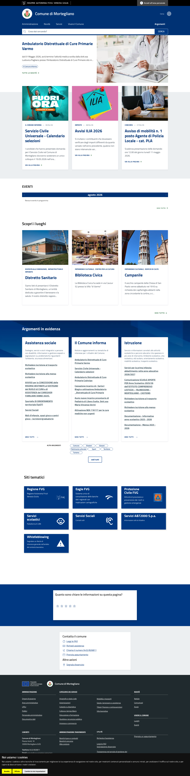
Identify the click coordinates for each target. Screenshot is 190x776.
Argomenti (160, 24)
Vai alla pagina (33, 165)
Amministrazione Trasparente (72, 732)
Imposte (78, 125)
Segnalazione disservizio (106, 746)
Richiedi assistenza (75, 645)
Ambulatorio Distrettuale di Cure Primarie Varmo (57, 46)
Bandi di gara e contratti (68, 738)
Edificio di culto (152, 269)
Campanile (134, 275)
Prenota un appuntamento (145, 736)
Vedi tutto (162, 208)
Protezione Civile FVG (131, 490)
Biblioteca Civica (88, 275)
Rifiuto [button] (17, 771)
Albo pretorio (64, 744)
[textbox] (94, 606)
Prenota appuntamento (77, 654)
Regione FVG (36, 488)
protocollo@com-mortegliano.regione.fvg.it (39, 753)
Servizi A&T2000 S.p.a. (140, 515)
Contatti (25, 732)
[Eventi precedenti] (24, 195)
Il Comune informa (33, 125)
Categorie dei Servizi (68, 691)
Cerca (161, 31)
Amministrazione (29, 691)
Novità (137, 691)
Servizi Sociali (85, 515)
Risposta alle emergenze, (36, 269)
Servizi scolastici (33, 517)
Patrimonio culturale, (85, 269)
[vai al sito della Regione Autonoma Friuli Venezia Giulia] (46, 3)
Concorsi (129, 125)
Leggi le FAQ (72, 641)
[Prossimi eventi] (166, 195)
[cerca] (165, 14)
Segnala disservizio (75, 664)
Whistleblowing (38, 536)
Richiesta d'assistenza (105, 738)
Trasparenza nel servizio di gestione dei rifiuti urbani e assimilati (112, 753)
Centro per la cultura (104, 269)
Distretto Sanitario (41, 278)
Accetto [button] (6, 771)
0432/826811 (81, 650)
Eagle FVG (83, 488)
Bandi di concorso (66, 741)
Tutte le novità (30, 73)
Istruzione (133, 343)
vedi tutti (95, 459)
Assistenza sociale (40, 343)
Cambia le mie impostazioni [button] (35, 771)
